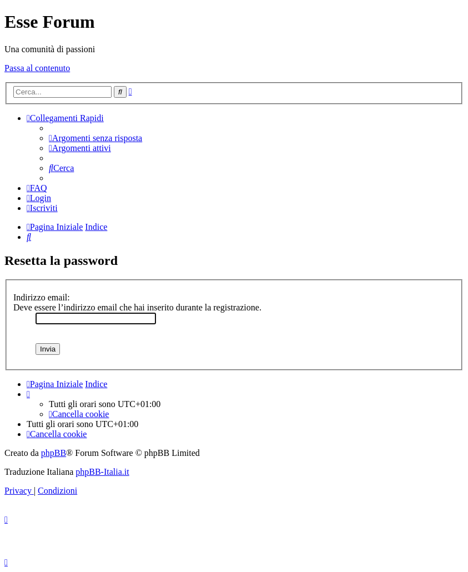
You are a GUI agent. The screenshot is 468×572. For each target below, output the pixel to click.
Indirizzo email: (41, 297)
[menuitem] (95, 138)
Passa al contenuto (37, 68)
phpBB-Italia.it (102, 471)
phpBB (53, 453)
